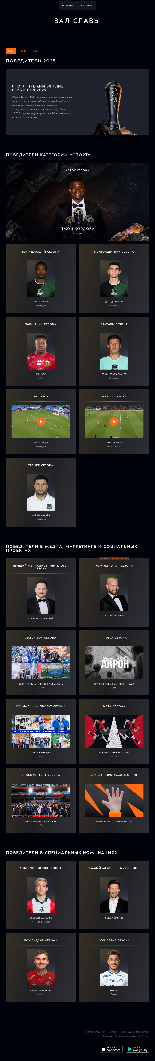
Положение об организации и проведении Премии (126, 1036)
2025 (11, 51)
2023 (36, 51)
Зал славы (86, 6)
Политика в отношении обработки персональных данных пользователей (116, 1031)
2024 (23, 51)
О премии (68, 6)
